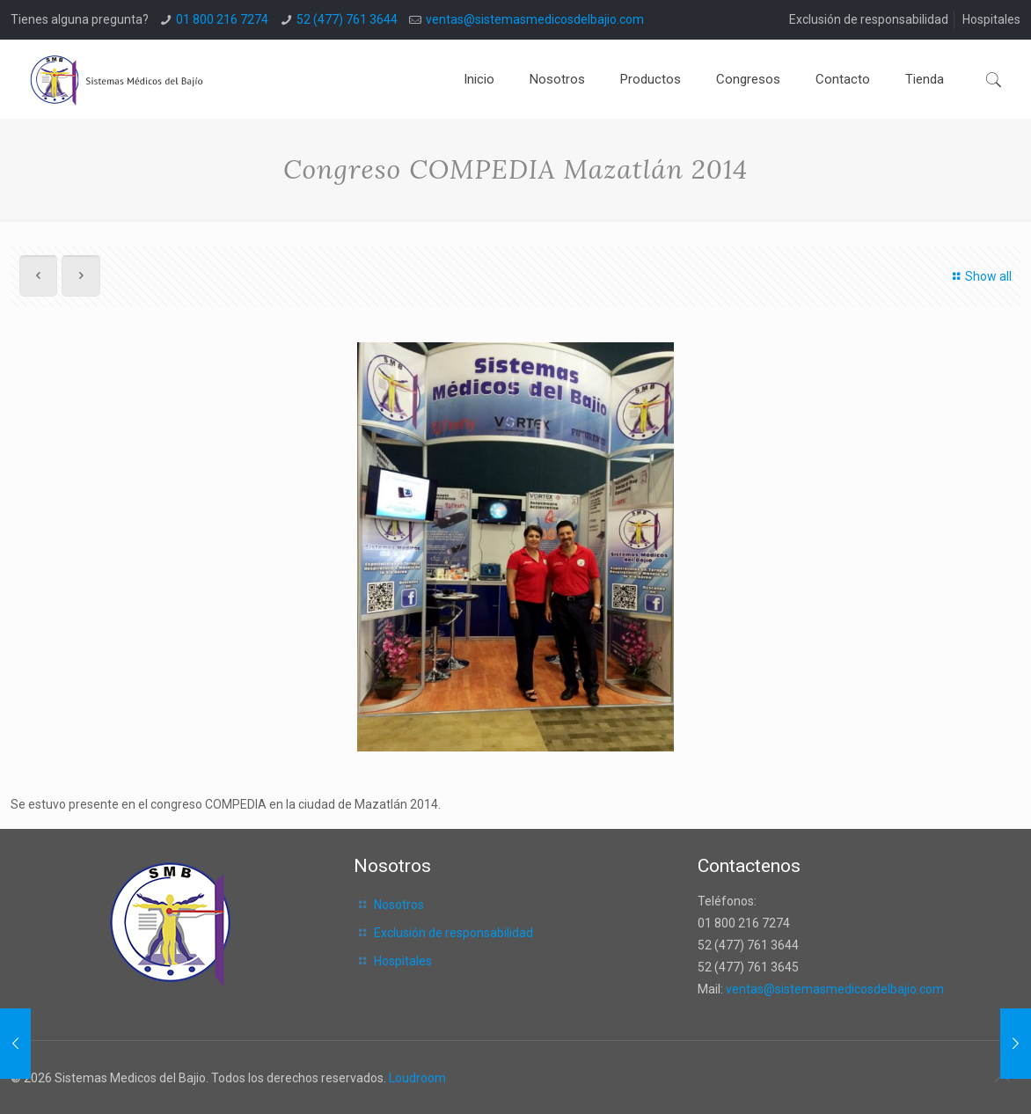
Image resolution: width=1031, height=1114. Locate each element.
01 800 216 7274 (222, 19)
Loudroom (417, 1078)
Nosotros (399, 905)
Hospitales (991, 19)
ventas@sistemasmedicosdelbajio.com (535, 19)
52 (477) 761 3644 (347, 19)
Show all (980, 276)
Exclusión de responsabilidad (868, 19)
